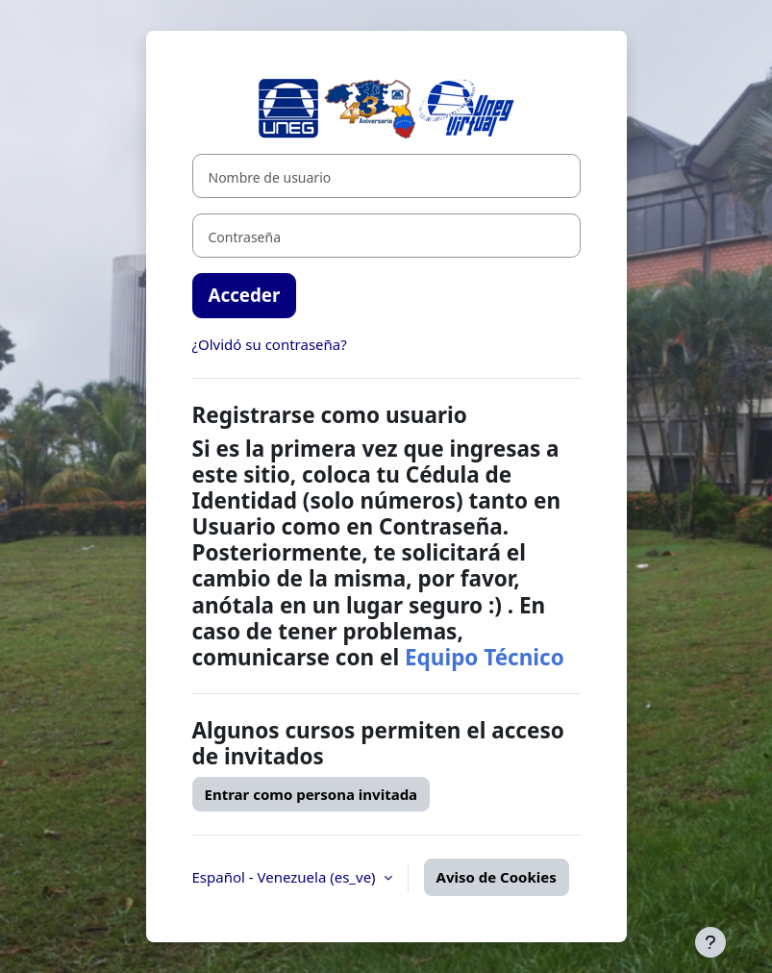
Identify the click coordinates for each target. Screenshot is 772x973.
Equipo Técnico (484, 657)
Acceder (245, 295)
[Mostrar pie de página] (710, 942)
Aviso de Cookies (496, 876)
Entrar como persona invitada (311, 794)
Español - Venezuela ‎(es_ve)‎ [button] (286, 876)
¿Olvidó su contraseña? (269, 344)
